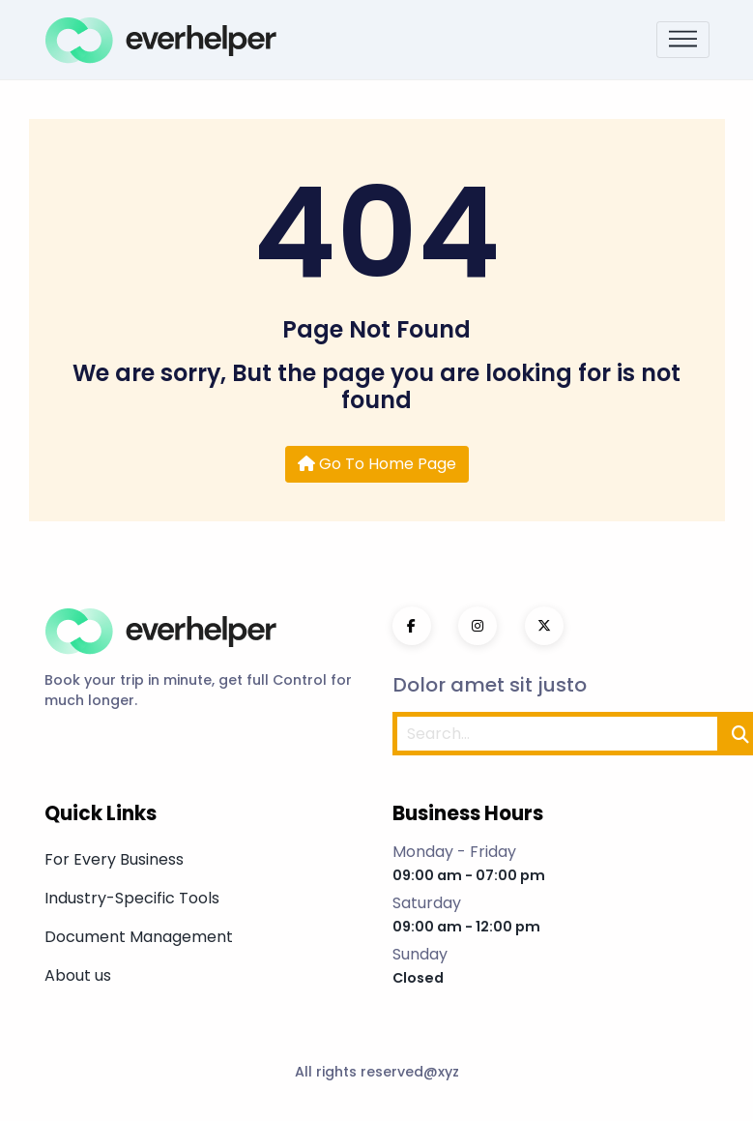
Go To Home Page (377, 464)
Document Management (138, 937)
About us (77, 975)
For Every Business (114, 859)
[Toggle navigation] (683, 40)
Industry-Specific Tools (131, 898)
